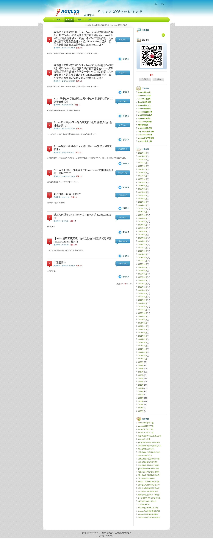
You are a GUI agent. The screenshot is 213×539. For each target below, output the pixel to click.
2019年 (141, 365)
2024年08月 (142, 218)
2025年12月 (142, 166)
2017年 (141, 372)
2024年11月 (142, 209)
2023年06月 (142, 264)
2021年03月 (142, 352)
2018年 (141, 369)
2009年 (141, 398)
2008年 (141, 401)
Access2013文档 (144, 96)
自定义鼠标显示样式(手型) (147, 462)
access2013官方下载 (146, 433)
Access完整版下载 (145, 112)
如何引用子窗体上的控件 (67, 194)
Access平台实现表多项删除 (148, 514)
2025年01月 (142, 202)
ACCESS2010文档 (145, 115)
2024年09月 (142, 215)
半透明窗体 (60, 262)
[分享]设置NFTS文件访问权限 (149, 442)
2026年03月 (142, 156)
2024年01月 (142, 241)
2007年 (141, 405)
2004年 (141, 408)
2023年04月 (142, 271)
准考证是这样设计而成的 (147, 501)
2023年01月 (142, 280)
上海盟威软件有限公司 (123, 533)
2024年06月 (142, 225)
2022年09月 (142, 293)
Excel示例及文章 (144, 102)
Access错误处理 (144, 109)
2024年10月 (142, 212)
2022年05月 (142, 307)
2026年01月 (142, 163)
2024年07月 (142, 222)
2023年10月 (142, 251)
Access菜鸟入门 (144, 105)
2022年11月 (142, 287)
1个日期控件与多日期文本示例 (149, 498)
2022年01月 (142, 320)
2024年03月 (142, 235)
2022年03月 (142, 313)
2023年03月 (142, 274)
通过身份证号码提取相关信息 (148, 475)
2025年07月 (142, 182)
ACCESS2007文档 (145, 135)
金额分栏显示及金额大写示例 (148, 459)
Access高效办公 (144, 92)
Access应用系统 (144, 118)
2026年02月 (142, 160)
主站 (155, 4)
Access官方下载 (144, 439)
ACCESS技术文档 (145, 141)
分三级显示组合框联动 (146, 478)
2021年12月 (142, 323)
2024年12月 (142, 205)
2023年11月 (142, 248)
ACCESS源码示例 (145, 128)
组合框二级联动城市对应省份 (148, 482)
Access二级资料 (144, 99)
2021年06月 (142, 342)
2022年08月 (142, 297)
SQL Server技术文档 (146, 131)
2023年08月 (142, 258)
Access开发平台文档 (146, 138)
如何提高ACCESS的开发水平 (149, 485)
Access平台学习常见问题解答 (149, 518)
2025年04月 (142, 192)
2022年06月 (142, 303)
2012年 (141, 388)
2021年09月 (142, 333)
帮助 (162, 4)
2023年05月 (142, 267)
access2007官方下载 (146, 426)
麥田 (151, 75)
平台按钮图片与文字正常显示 (148, 465)
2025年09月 (142, 176)
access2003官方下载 (146, 423)
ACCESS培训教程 (145, 122)
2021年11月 (142, 326)
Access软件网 (101, 533)
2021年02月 (142, 356)
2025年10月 (142, 173)
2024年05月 (142, 228)
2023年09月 (142, 254)
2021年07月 (142, 339)
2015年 (141, 378)
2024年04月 (142, 231)
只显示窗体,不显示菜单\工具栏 (149, 452)
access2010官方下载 (146, 429)
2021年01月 (142, 359)
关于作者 (145, 40)
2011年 (141, 392)
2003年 (141, 411)
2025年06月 (142, 186)
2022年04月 (142, 310)
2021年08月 (142, 336)
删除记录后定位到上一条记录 (148, 495)
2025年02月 (142, 199)
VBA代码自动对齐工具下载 (148, 508)
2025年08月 (142, 179)
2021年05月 (142, 346)
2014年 (141, 382)
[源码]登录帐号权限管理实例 (148, 469)
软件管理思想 (143, 125)
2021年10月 (142, 329)
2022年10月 (142, 290)
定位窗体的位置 (144, 505)
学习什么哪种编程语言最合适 (148, 488)
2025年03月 (142, 195)
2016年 (141, 375)
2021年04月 (142, 349)
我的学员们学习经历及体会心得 (149, 436)
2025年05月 (142, 189)
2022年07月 (142, 300)
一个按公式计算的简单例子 (148, 491)
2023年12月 (142, 244)
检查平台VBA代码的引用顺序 (148, 472)
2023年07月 (142, 261)
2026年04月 (142, 153)
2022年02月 (142, 316)
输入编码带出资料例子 (146, 449)
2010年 (141, 395)
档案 (90, 20)
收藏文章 (69, 20)
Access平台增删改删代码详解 (149, 511)
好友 (79, 20)
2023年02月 (142, 277)
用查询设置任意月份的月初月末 (149, 446)
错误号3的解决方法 (145, 455)
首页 (58, 20)
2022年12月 (142, 284)
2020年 (141, 362)
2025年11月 (142, 169)
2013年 (141, 385)
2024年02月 (142, 238)
